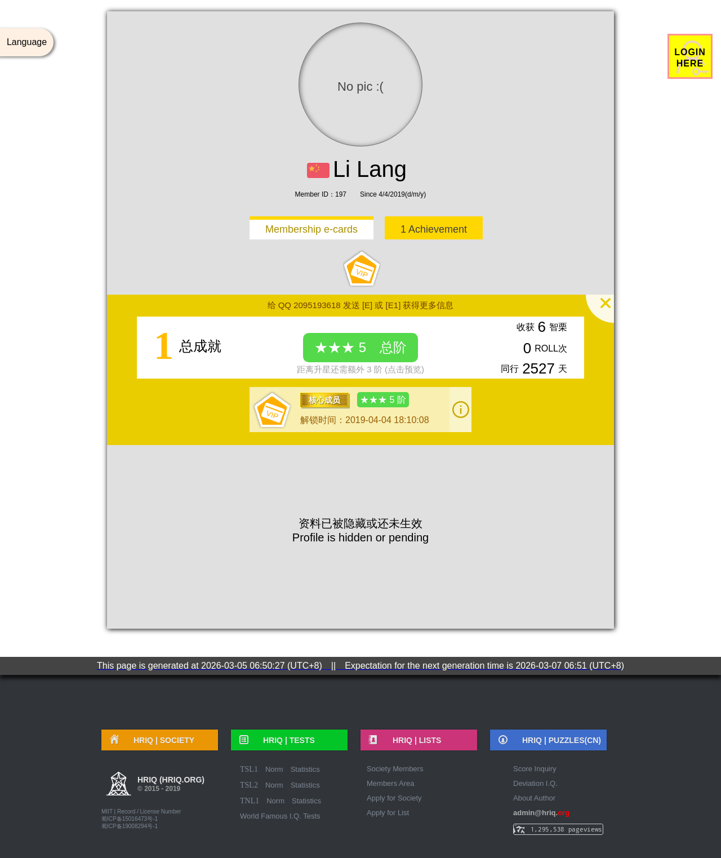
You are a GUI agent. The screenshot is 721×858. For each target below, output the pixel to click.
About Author (534, 798)
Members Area (391, 783)
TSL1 (249, 769)
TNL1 (249, 801)
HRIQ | (160, 740)
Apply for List (388, 812)
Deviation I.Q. (535, 783)
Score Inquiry (535, 768)
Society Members (395, 768)
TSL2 (249, 785)
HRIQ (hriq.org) (170, 785)
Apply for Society (394, 798)
